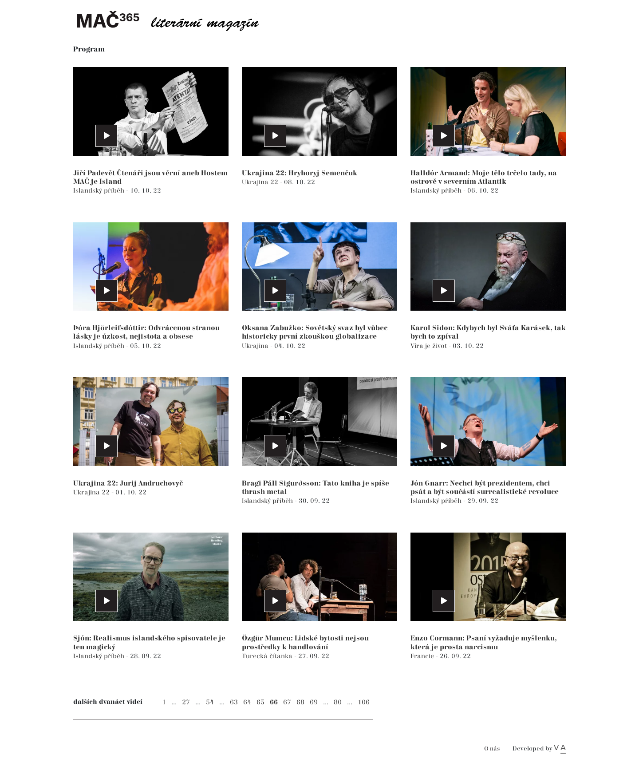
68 (300, 702)
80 (338, 702)
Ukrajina (256, 346)
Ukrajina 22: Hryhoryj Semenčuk (299, 173)
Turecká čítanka (268, 656)
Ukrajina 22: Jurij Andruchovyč (128, 483)
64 (247, 702)
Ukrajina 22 (261, 182)
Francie (423, 656)
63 (234, 702)
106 (364, 702)
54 (210, 702)
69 (314, 702)
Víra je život (429, 346)
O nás (492, 749)
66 (274, 702)
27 (186, 702)
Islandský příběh (99, 190)
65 (260, 702)
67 (287, 702)
